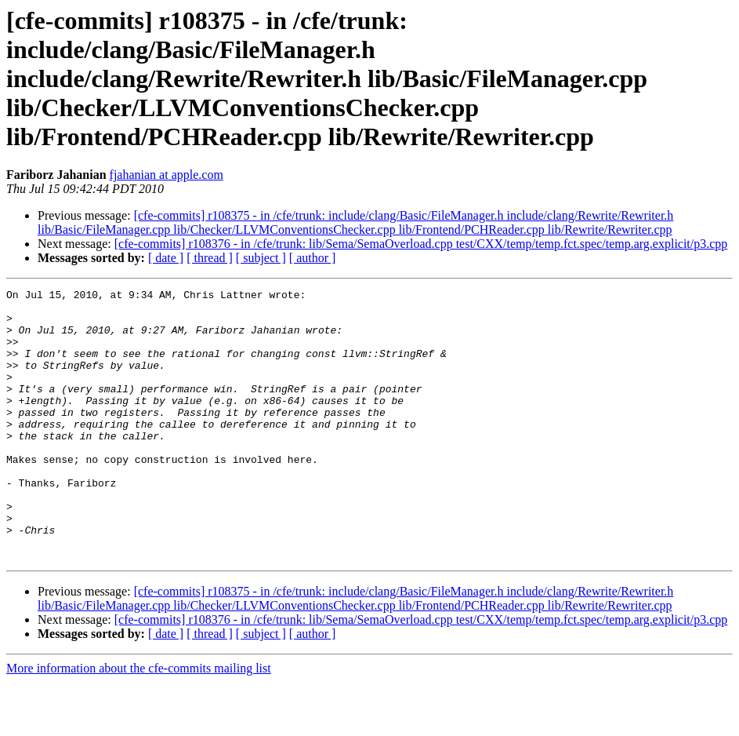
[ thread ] (210, 257)
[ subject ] (261, 257)
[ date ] (165, 257)
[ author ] (312, 257)
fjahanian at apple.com (166, 174)
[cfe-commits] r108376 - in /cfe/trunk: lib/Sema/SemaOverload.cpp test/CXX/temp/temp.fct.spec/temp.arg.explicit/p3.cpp (421, 243)
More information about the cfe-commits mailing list (138, 722)
